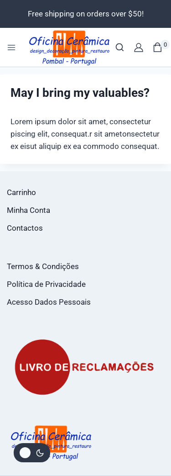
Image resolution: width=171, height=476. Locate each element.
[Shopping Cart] (161, 47)
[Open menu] (11, 47)
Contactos (25, 228)
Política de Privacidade (46, 284)
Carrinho (21, 192)
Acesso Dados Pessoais (49, 302)
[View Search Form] (119, 47)
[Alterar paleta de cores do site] (32, 452)
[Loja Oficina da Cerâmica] (70, 47)
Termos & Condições (43, 266)
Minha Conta (28, 210)
